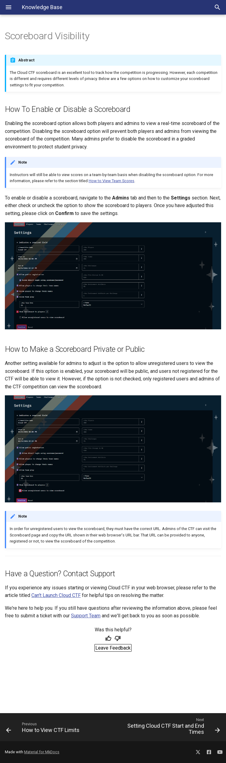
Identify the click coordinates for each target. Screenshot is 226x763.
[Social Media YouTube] (220, 751)
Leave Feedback (113, 648)
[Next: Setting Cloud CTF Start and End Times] (169, 727)
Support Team (86, 616)
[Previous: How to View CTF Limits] (57, 727)
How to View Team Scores (111, 181)
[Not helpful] (117, 639)
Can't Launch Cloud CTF (56, 595)
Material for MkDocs (41, 752)
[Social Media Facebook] (209, 751)
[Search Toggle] (217, 7)
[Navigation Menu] (8, 7)
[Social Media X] (198, 751)
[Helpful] (108, 639)
